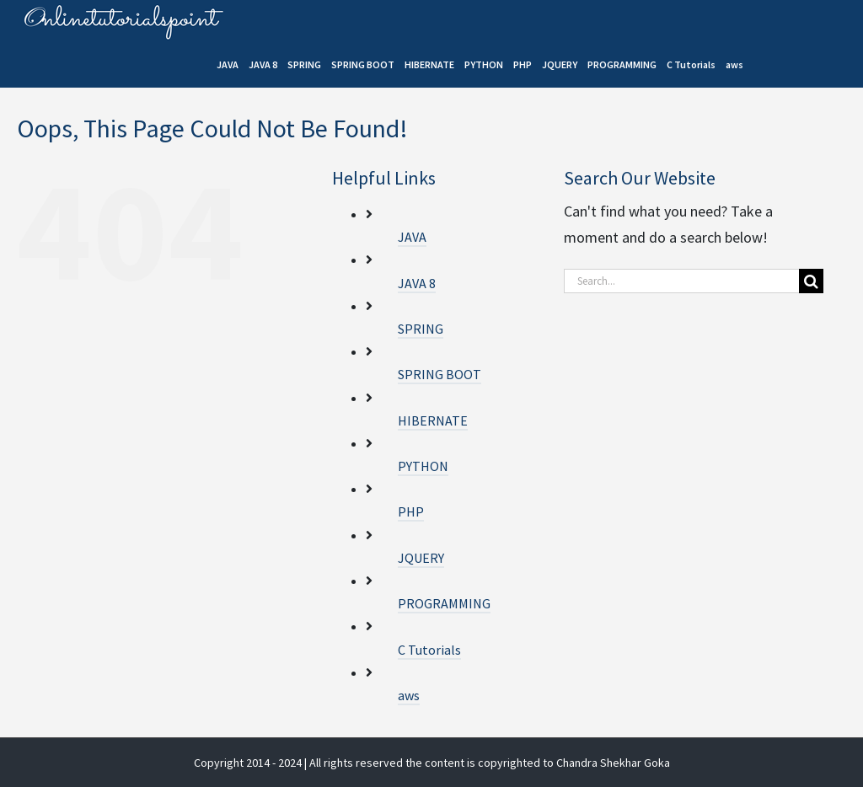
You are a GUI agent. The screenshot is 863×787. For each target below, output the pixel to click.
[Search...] (681, 281)
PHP (411, 511)
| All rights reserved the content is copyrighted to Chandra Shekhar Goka (487, 762)
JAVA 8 (417, 283)
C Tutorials (429, 649)
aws (409, 695)
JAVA (412, 236)
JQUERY (421, 557)
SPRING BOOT (439, 374)
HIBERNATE (433, 420)
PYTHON (423, 466)
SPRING (420, 328)
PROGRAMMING (444, 603)
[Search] (811, 281)
